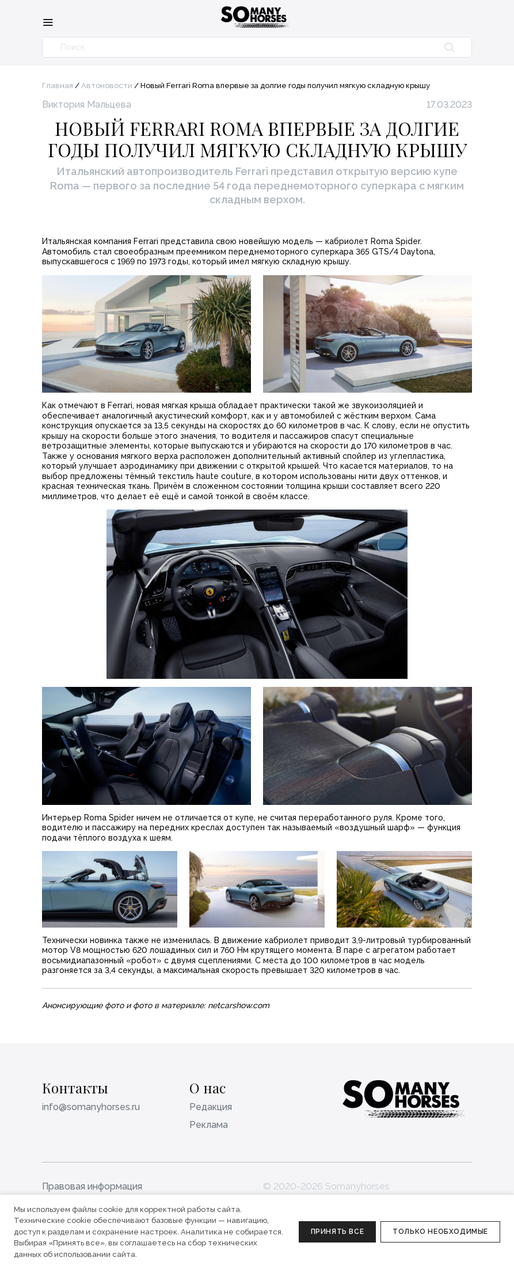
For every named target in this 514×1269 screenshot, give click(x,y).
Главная (57, 85)
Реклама (208, 1124)
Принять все (337, 1232)
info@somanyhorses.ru (91, 1106)
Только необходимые (440, 1232)
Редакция (210, 1106)
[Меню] (48, 22)
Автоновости (106, 85)
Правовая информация (92, 1186)
